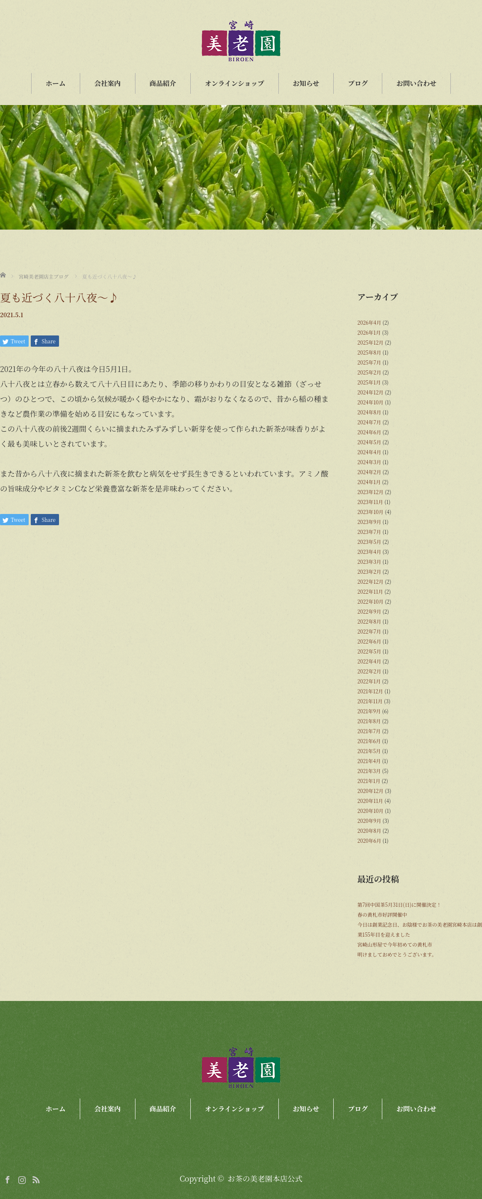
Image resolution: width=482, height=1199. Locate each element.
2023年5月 (369, 541)
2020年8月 (369, 830)
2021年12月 (370, 691)
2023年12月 (370, 491)
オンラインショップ (234, 83)
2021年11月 (370, 701)
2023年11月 (370, 501)
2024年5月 (369, 441)
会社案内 (107, 83)
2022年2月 (369, 671)
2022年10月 (370, 601)
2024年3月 (369, 461)
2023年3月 (369, 561)
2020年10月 (370, 810)
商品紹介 (163, 83)
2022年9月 (369, 611)
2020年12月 (370, 790)
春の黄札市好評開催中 (382, 914)
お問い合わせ (416, 83)
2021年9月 (369, 711)
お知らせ (306, 83)
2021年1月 (368, 780)
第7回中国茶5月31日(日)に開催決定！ (399, 904)
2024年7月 (369, 422)
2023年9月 (369, 521)
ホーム (56, 83)
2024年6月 (369, 432)
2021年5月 (369, 750)
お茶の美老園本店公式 (265, 1178)
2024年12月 (370, 392)
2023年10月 (370, 511)
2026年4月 (369, 322)
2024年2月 (369, 471)
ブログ (358, 83)
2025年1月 (369, 382)
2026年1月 (369, 332)
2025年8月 (369, 352)
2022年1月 (369, 681)
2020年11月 (370, 800)
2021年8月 (369, 720)
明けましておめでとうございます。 (397, 954)
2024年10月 (370, 402)
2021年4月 (369, 760)
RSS (35, 1178)
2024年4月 (369, 451)
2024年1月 (369, 481)
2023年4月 (369, 551)
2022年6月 (369, 641)
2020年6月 (369, 840)
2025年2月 (369, 372)
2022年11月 (370, 591)
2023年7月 (369, 531)
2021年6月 (369, 740)
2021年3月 (369, 770)
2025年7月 (369, 362)
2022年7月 (369, 631)
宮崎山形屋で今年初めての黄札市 (394, 944)
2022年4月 (369, 661)
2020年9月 (369, 820)
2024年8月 (369, 412)
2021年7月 (369, 730)
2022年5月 (369, 651)
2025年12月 (370, 342)
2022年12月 (370, 581)
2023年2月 (369, 571)
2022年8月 (369, 621)
